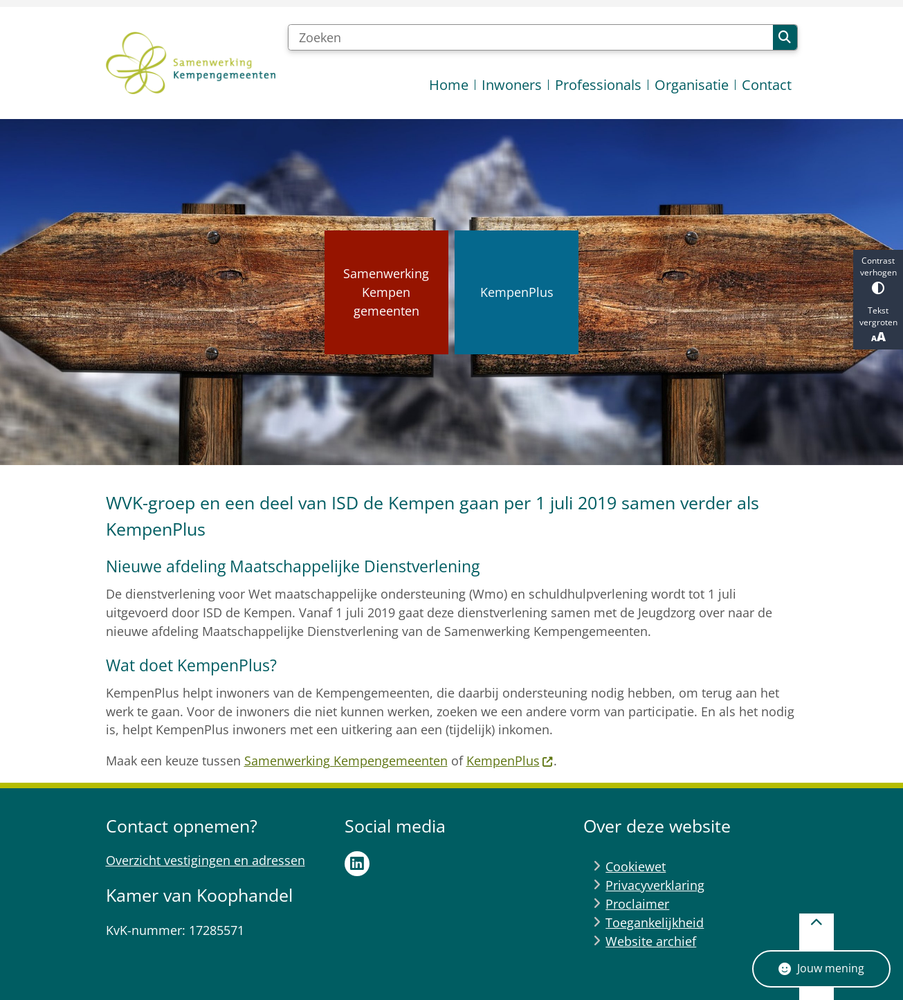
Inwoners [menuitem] (512, 84)
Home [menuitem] (448, 84)
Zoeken (784, 37)
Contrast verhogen (878, 274)
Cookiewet (635, 866)
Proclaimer (637, 904)
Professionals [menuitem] (598, 84)
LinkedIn (357, 863)
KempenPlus (510, 760)
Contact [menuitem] (767, 84)
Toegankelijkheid (654, 922)
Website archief (650, 941)
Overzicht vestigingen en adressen (205, 860)
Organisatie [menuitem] (692, 84)
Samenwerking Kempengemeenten (346, 760)
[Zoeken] (531, 37)
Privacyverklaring (654, 885)
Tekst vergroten (878, 324)
